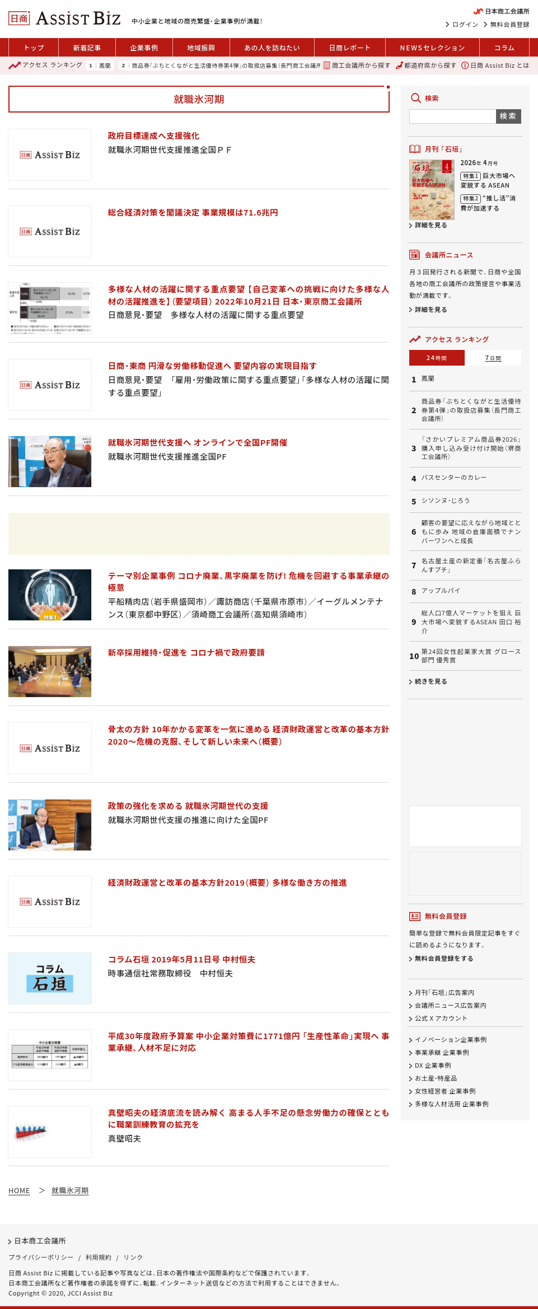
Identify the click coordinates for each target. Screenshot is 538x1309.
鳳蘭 (105, 65)
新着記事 (87, 47)
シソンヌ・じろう (446, 500)
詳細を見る (431, 224)
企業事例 (144, 47)
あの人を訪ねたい (272, 47)
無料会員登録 (510, 24)
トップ (33, 47)
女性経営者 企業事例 (445, 1090)
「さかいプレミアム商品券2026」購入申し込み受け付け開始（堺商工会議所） (471, 448)
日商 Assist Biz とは (495, 65)
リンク (133, 1256)
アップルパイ (441, 590)
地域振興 (201, 47)
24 (437, 357)
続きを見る (431, 680)
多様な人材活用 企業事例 (452, 1103)
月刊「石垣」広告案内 (445, 992)
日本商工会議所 (40, 1240)
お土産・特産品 (436, 1077)
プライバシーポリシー (41, 1256)
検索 (508, 115)
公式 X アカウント (441, 1017)
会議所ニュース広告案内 (450, 1005)
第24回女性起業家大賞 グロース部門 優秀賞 (471, 656)
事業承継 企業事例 (442, 1052)
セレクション (432, 47)
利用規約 (99, 1256)
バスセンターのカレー (454, 477)
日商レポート (350, 47)
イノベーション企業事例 (451, 1039)
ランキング (45, 65)
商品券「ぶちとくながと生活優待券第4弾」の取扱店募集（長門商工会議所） (228, 65)
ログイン (465, 24)
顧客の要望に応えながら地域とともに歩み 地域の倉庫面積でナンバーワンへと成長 (471, 531)
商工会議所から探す (357, 65)
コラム (504, 47)
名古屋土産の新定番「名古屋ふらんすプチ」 (471, 565)
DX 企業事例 (433, 1064)
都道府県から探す (426, 65)
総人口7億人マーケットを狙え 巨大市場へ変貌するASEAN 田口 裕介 (471, 621)
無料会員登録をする (444, 958)
